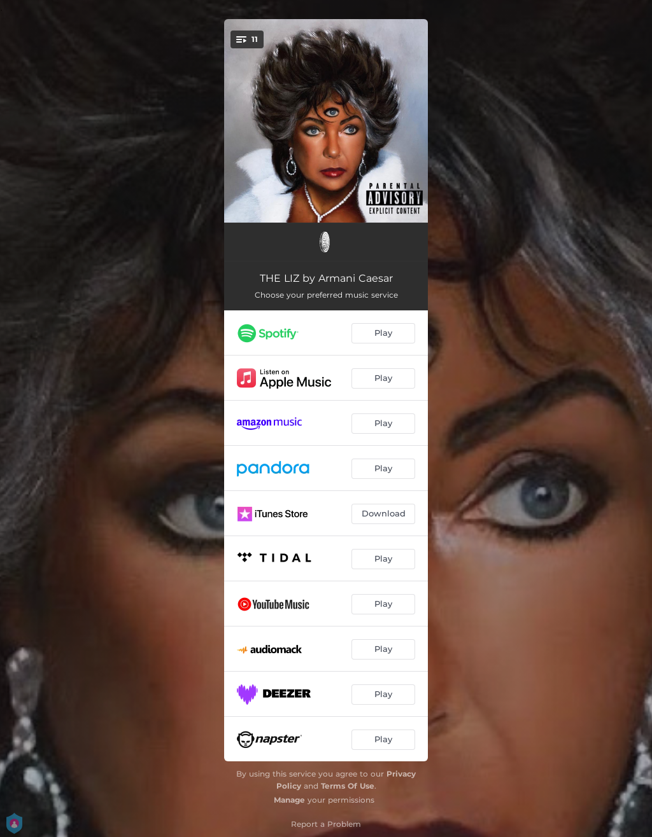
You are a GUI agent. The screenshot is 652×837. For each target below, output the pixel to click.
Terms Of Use (347, 786)
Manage (289, 800)
